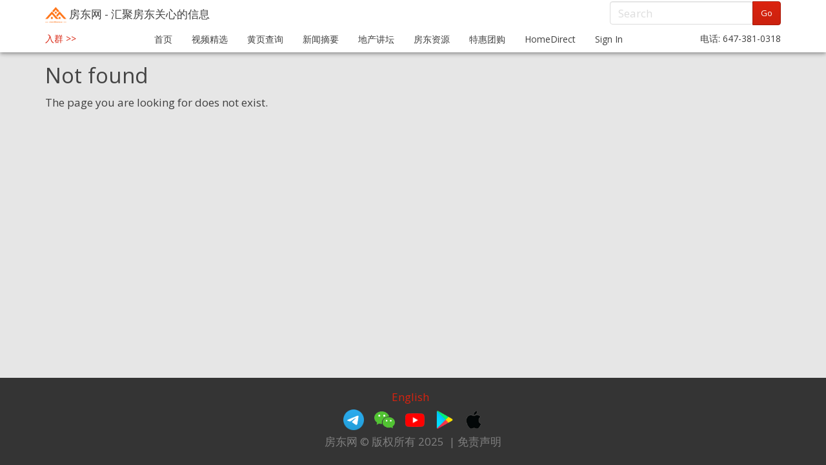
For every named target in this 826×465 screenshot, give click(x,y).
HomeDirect (550, 39)
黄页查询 (265, 39)
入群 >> (60, 38)
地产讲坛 (376, 39)
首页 (163, 39)
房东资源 (432, 39)
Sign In (609, 39)
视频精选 (210, 39)
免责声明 (479, 441)
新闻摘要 (321, 39)
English (410, 396)
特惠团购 (487, 39)
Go (766, 13)
